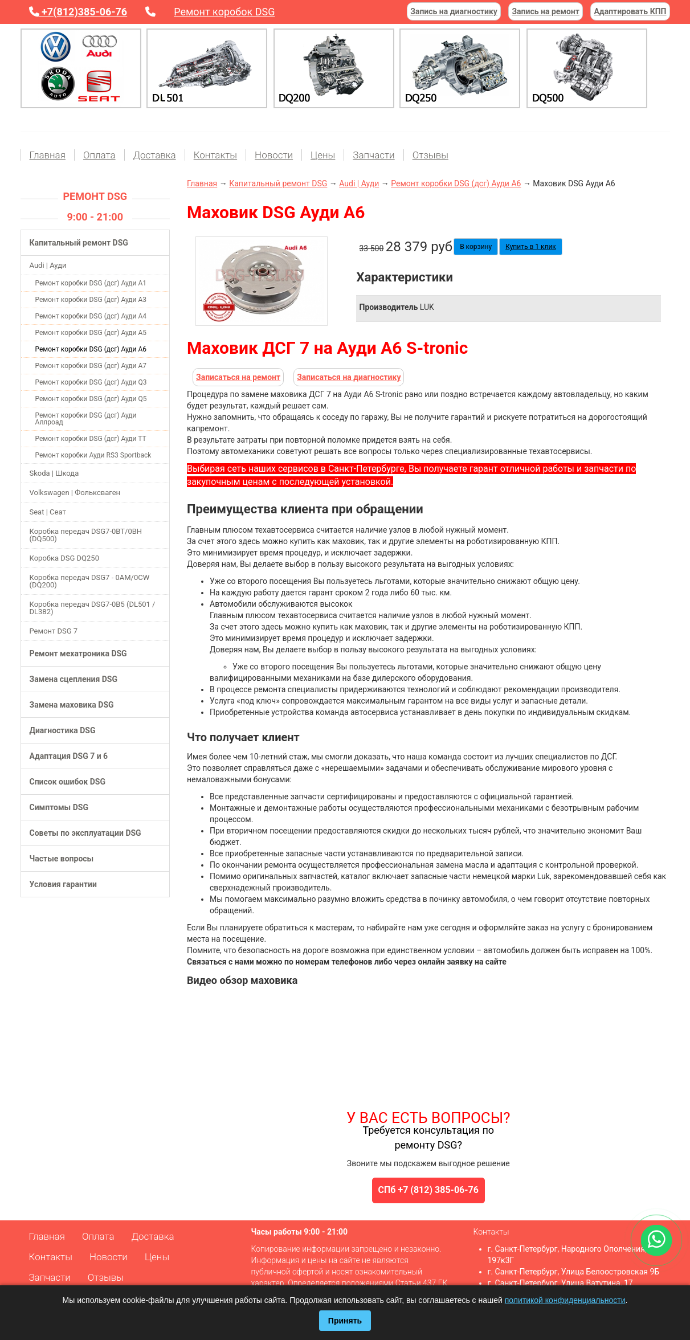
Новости (274, 155)
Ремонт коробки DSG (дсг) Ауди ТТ (90, 439)
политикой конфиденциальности (565, 1300)
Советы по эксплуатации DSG (85, 833)
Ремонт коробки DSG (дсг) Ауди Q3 (91, 382)
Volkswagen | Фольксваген (75, 492)
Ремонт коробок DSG (224, 12)
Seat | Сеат (48, 512)
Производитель (388, 307)
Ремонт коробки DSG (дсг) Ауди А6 (91, 349)
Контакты (215, 155)
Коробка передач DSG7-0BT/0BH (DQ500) (86, 535)
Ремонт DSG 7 (54, 631)
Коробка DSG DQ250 (64, 558)
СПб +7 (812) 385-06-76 (428, 1189)
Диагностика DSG (63, 730)
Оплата (99, 155)
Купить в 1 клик (530, 247)
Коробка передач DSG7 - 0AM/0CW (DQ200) (90, 581)
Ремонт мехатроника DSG (78, 653)
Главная (48, 155)
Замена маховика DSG (72, 704)
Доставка (154, 155)
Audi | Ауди (48, 265)
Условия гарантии (63, 884)
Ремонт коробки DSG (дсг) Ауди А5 (91, 333)
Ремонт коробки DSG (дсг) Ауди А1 (91, 283)
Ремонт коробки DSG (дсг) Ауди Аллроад (86, 418)
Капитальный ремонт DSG (79, 242)
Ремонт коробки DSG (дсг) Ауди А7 (91, 366)
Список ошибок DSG (68, 781)
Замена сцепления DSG (73, 679)
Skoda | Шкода (54, 473)
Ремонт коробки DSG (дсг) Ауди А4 (91, 316)
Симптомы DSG (59, 807)
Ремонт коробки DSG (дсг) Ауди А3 (91, 300)
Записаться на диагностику (349, 377)
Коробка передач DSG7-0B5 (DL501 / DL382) (93, 608)
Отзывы (430, 155)
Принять (345, 1320)
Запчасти (373, 155)
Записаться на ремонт (238, 377)
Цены (323, 155)
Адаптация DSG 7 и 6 (69, 756)
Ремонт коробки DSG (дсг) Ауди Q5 (91, 399)
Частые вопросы (62, 858)
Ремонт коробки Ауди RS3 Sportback (93, 455)
